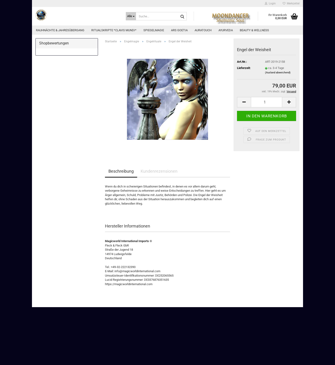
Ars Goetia (179, 30)
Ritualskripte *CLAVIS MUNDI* (113, 30)
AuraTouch (203, 30)
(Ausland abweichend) (278, 72)
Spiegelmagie (153, 30)
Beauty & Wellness (254, 30)
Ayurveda (225, 30)
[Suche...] (131, 16)
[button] (244, 102)
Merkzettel (291, 3)
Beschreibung (121, 171)
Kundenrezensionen (159, 171)
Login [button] (270, 3)
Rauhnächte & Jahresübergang (60, 30)
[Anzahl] (266, 102)
